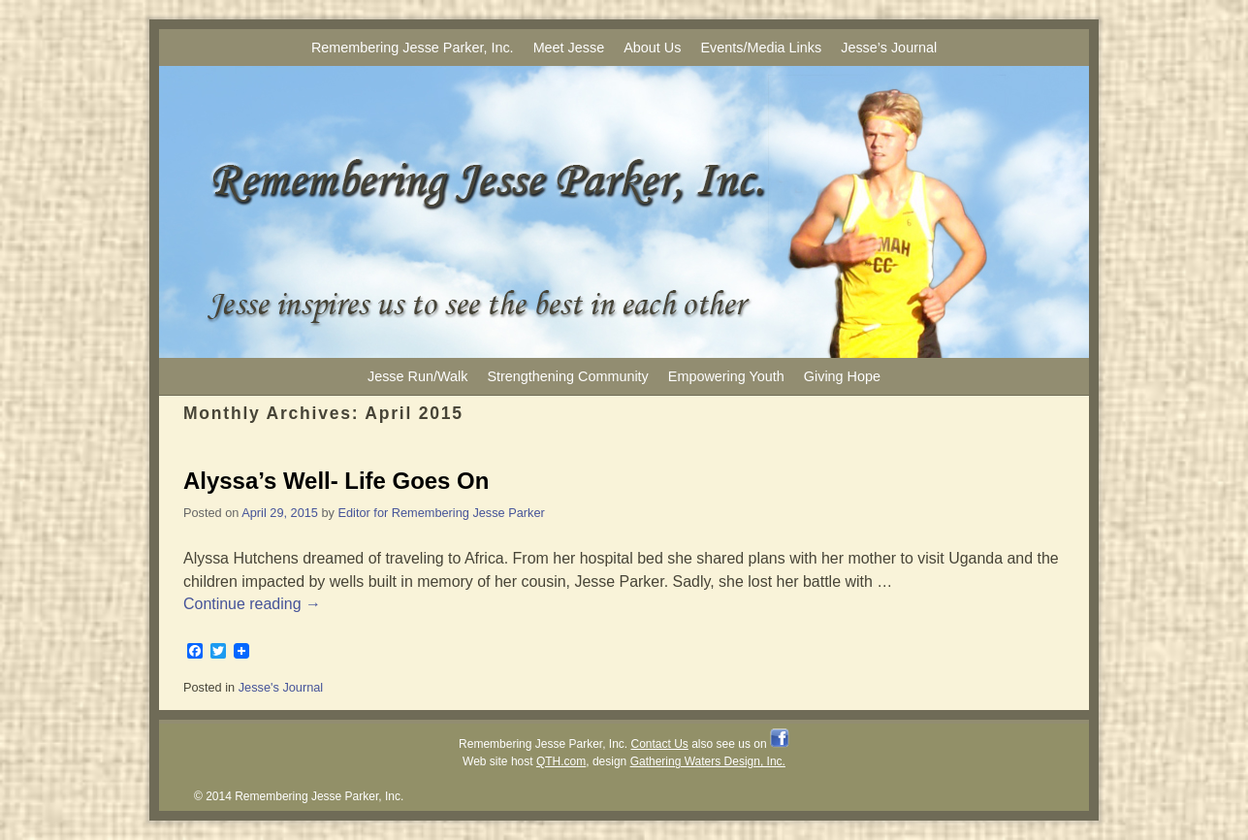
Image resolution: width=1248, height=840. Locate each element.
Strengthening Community (567, 376)
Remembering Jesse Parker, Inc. (412, 47)
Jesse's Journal (281, 687)
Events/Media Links (760, 47)
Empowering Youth (726, 376)
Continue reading (252, 604)
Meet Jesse (569, 47)
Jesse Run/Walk (417, 376)
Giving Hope (842, 376)
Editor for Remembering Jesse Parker (441, 512)
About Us (652, 47)
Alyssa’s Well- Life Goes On (336, 481)
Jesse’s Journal (889, 47)
